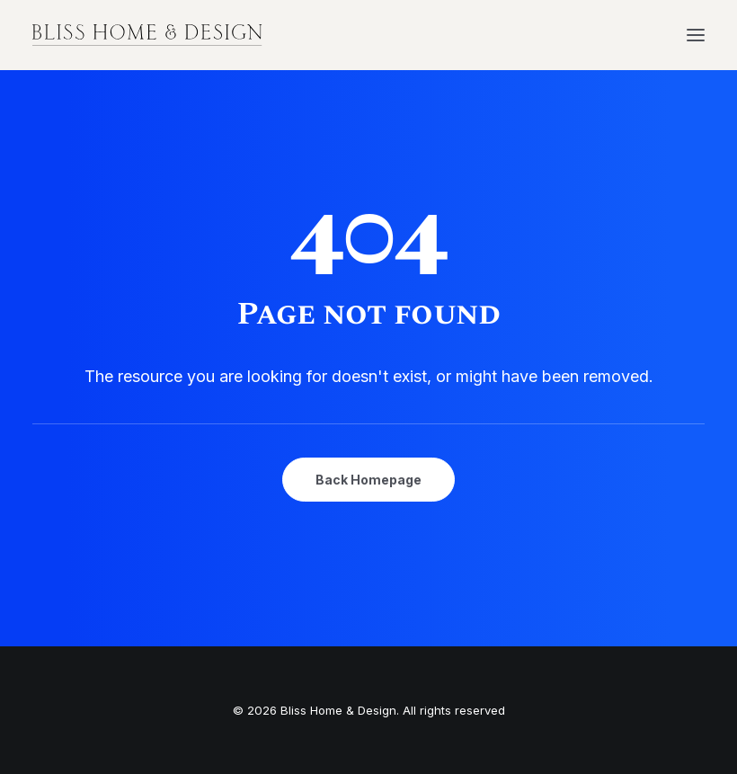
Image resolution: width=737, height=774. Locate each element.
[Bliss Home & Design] (147, 35)
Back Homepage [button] (368, 479)
